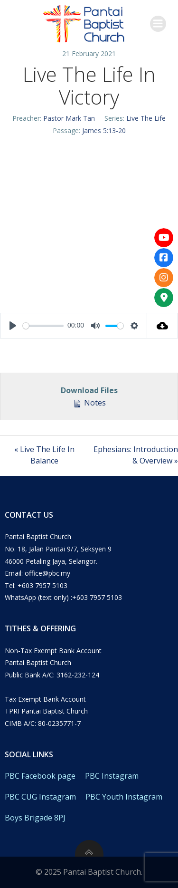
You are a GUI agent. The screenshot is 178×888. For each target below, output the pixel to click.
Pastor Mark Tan (69, 118)
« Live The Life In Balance (44, 455)
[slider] (43, 325)
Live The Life (146, 118)
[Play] (12, 325)
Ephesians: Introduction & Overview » (136, 455)
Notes (89, 402)
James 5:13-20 (104, 130)
